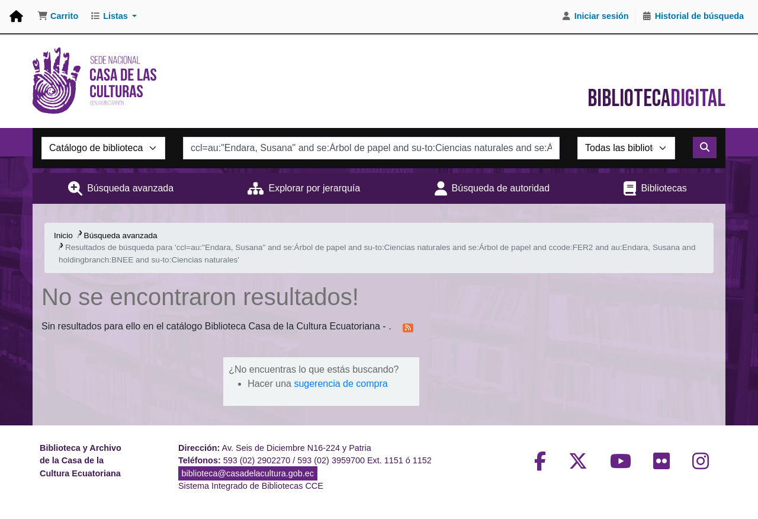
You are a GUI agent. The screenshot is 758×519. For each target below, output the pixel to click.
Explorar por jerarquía (314, 188)
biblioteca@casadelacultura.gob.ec (248, 473)
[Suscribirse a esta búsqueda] (408, 327)
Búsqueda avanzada (130, 188)
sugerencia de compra (340, 384)
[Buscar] (705, 147)
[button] (58, 16)
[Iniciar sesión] (595, 16)
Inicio (63, 235)
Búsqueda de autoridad (501, 188)
